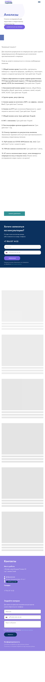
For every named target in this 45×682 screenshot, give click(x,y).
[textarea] (22, 624)
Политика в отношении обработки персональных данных (19, 646)
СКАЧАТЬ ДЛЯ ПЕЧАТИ (14, 213)
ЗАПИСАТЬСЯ (12, 258)
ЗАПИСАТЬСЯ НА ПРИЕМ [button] (14, 27)
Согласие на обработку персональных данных (16, 644)
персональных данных (16, 264)
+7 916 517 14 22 (11, 241)
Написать (10, 634)
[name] (22, 247)
